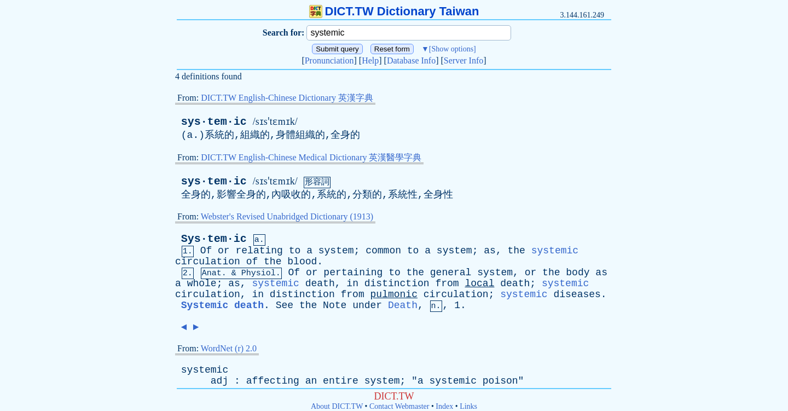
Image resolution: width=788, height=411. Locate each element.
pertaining (353, 272)
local (479, 283)
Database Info (411, 60)
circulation (207, 261)
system (336, 250)
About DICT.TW (337, 406)
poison (500, 380)
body (577, 272)
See (284, 305)
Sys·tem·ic (214, 239)
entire (340, 380)
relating (258, 250)
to (295, 250)
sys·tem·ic (214, 121)
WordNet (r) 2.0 (229, 348)
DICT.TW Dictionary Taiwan (394, 11)
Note (334, 305)
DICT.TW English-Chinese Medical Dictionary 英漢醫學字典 (311, 157)
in (352, 283)
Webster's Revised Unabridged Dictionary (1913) (287, 216)
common (383, 250)
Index (444, 406)
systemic (554, 250)
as (490, 250)
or (224, 250)
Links (468, 406)
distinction (397, 283)
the (516, 250)
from (447, 283)
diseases (576, 294)
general (451, 272)
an (311, 380)
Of (206, 250)
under (367, 305)
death (320, 283)
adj (219, 380)
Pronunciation (329, 60)
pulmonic (394, 294)
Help (370, 60)
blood (302, 261)
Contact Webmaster (399, 406)
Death (403, 305)
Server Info (463, 60)
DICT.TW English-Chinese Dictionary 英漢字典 (287, 97)
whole (202, 283)
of (252, 261)
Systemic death (222, 305)
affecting (272, 380)
